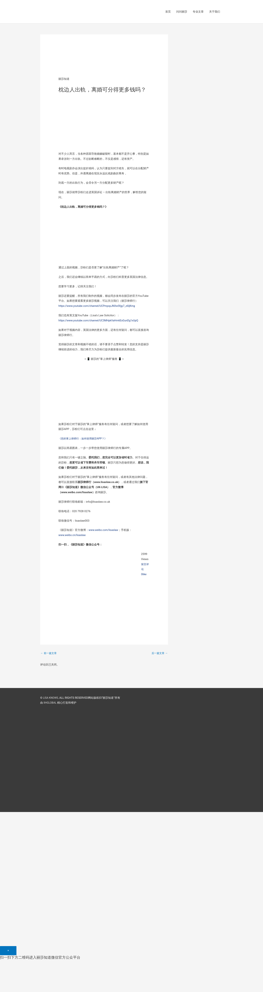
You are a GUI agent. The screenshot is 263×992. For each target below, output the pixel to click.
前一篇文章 (49, 653)
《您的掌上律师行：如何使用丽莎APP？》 (84, 439)
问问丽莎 (181, 11)
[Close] (8, 955)
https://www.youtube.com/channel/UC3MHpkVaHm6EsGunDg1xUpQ (100, 320)
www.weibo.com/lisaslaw (104, 530)
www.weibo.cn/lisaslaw (72, 535)
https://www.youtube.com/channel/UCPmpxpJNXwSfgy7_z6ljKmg (98, 306)
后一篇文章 (159, 653)
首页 (168, 11)
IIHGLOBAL (50, 703)
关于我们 (214, 11)
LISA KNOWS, (51, 698)
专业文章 (198, 11)
